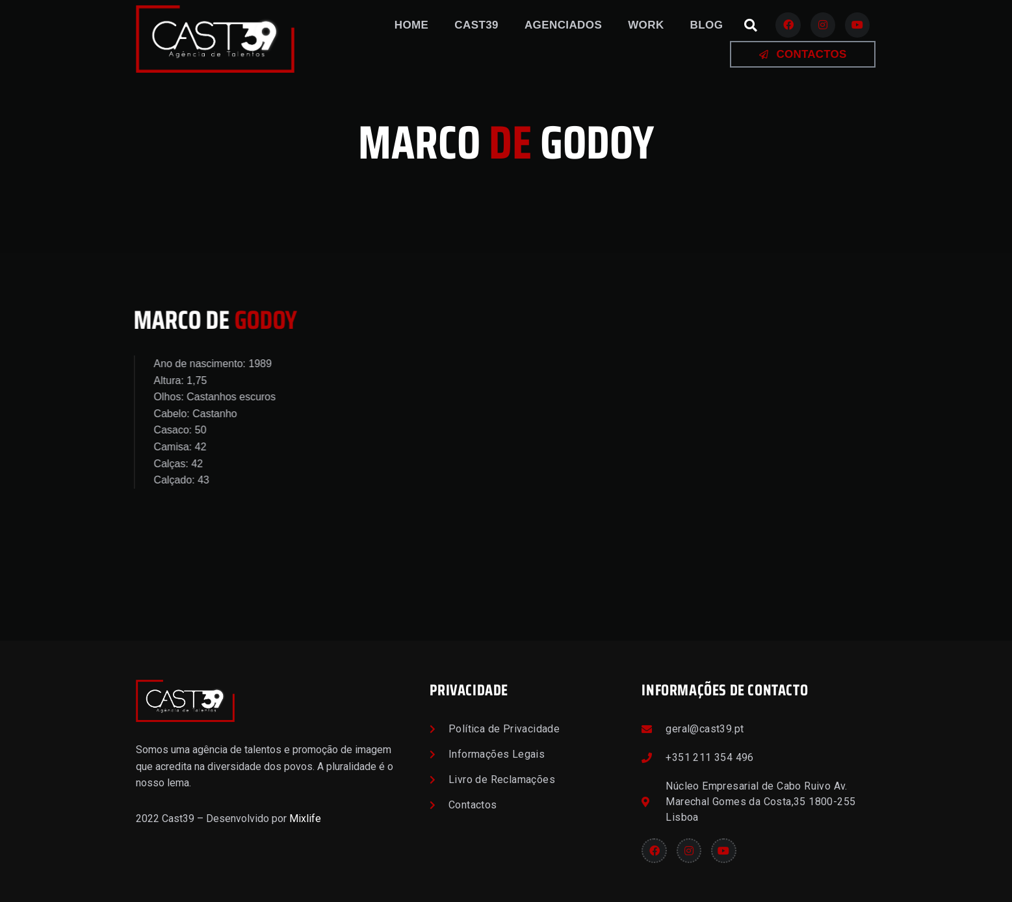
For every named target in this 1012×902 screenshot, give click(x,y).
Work (646, 25)
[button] (750, 25)
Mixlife (305, 818)
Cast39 (476, 25)
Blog (706, 25)
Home (412, 25)
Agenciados (563, 25)
